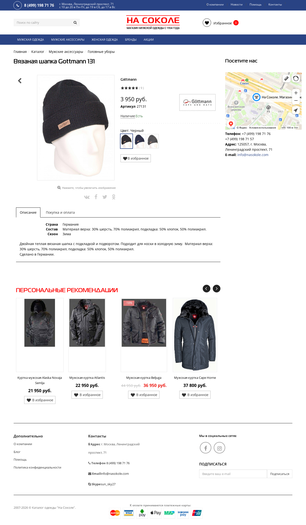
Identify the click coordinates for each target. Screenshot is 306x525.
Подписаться (213, 464)
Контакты (275, 4)
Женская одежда (105, 40)
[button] (217, 22)
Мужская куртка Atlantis (87, 377)
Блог (17, 452)
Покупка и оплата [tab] (60, 212)
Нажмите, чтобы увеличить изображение (89, 188)
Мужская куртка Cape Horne (195, 377)
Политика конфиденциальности (37, 467)
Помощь (256, 4)
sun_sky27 (108, 484)
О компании (215, 4)
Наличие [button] (127, 116)
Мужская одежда (30, 40)
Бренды (131, 40)
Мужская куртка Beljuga (143, 377)
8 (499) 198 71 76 (118, 463)
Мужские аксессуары (67, 40)
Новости (237, 4)
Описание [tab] (28, 212)
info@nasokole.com (252, 154)
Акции (149, 40)
